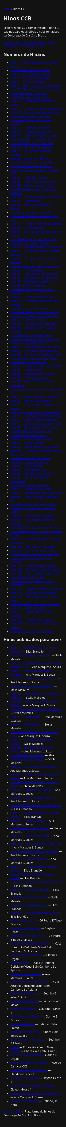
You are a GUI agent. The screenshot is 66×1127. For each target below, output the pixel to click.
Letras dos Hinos (34, 42)
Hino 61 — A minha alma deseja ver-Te (35, 347)
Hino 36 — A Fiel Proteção (27, 755)
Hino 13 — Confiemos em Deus (30, 116)
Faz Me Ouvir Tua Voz (24, 1078)
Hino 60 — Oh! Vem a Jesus (28, 343)
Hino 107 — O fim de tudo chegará (33, 566)
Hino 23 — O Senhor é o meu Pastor (33, 162)
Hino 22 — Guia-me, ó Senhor (29, 158)
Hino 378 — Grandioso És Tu (28, 905)
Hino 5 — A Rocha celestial (27, 82)
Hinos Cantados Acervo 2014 (29, 1062)
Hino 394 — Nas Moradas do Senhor (34, 913)
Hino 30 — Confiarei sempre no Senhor (35, 197)
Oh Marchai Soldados (24, 1001)
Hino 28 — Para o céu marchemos (32, 185)
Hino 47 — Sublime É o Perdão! (30, 790)
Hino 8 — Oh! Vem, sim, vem (29, 93)
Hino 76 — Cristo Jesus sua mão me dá (35, 416)
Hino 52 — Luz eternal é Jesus (29, 308)
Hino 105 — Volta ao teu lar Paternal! (34, 554)
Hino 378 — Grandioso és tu (28, 897)
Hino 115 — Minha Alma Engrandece (34, 851)
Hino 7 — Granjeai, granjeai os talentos (35, 89)
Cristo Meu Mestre (22, 1024)
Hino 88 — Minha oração (26, 466)
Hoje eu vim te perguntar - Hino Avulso (35, 1093)
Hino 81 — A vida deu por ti (28, 435)
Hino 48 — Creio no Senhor (28, 285)
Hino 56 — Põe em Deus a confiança (34, 324)
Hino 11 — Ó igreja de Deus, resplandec (36, 109)
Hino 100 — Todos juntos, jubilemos (33, 527)
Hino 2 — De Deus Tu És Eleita (29, 70)
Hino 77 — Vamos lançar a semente (33, 420)
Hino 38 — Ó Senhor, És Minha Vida (33, 767)
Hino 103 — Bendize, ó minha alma (33, 546)
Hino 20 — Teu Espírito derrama (31, 147)
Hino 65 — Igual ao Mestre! (28, 362)
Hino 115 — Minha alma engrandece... (35, 604)
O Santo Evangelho (22, 920)
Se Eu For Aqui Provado (25, 1055)
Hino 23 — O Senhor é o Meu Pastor (33, 678)
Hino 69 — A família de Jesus (29, 377)
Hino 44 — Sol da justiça (26, 270)
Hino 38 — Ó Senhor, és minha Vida (33, 239)
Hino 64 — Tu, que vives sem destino (34, 358)
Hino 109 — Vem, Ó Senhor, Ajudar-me (35, 844)
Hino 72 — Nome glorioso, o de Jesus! (35, 397)
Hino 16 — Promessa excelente (30, 132)
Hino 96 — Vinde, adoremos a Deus (33, 504)
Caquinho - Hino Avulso (25, 974)
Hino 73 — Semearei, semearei (30, 400)
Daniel (14, 1047)
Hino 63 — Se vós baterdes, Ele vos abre (36, 354)
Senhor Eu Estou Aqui (24, 1101)
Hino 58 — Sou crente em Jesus (30, 335)
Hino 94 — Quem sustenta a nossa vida (36, 493)
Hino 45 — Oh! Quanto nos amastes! (34, 274)
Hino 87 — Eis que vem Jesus (29, 462)
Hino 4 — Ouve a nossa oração (30, 78)
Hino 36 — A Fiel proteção (27, 228)
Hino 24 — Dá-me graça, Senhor (31, 166)
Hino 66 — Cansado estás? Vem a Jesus (35, 366)
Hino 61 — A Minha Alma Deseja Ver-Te (35, 805)
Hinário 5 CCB (12, 42)
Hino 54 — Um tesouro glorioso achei (34, 316)
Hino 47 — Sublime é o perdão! (30, 281)
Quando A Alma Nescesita (27, 1039)
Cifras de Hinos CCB (31, 46)
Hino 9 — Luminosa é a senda (29, 97)
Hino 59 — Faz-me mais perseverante (34, 339)
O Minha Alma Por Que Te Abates (32, 1086)
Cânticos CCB (12, 1111)
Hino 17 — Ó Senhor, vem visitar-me (33, 135)
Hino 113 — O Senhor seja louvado (33, 593)
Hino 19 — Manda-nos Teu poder (31, 143)
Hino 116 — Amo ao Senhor (28, 608)
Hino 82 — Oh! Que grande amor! (32, 439)
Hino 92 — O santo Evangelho (29, 485)
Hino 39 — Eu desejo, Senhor (29, 243)
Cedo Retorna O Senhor (25, 1016)
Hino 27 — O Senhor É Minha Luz (31, 686)
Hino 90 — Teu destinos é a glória (32, 473)
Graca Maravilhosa (22, 1009)
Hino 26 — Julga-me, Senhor (28, 178)
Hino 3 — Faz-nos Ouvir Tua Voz (31, 74)
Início (7, 9)
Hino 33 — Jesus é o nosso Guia (31, 212)
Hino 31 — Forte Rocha (25, 201)
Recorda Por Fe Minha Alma (28, 982)
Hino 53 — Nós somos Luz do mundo (34, 312)
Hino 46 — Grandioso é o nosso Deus (34, 278)
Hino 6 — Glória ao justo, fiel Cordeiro (35, 85)
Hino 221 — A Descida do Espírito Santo (36, 882)
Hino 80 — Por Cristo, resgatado (31, 431)
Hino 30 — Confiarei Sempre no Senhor (36, 709)
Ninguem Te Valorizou (24, 1032)
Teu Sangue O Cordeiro (25, 928)
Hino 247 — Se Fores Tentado (29, 890)
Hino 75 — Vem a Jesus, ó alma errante (35, 412)
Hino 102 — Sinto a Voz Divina (29, 828)
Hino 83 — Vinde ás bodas (27, 443)
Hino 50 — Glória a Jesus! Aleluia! (31, 297)
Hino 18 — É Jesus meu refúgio (30, 139)
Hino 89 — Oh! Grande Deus (28, 470)
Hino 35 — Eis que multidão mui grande (36, 224)
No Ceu (15, 1051)
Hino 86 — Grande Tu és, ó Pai (30, 458)
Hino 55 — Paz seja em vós (27, 320)
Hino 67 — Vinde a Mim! (26, 370)
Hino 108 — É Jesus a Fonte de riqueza (35, 570)
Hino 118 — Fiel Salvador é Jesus (31, 619)
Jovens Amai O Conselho (26, 955)
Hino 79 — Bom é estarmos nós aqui (34, 427)
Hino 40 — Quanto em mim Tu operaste (36, 247)
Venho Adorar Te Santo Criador (30, 943)
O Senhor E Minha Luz (24, 993)
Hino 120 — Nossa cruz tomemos (32, 631)
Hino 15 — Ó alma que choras (29, 128)
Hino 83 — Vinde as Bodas (27, 820)
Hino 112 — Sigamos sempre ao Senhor (36, 589)
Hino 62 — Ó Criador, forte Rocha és (33, 351)
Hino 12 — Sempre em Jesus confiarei (34, 112)
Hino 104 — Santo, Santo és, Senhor (33, 550)
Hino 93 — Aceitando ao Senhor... (32, 489)
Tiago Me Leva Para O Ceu (27, 936)
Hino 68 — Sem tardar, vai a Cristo (32, 374)
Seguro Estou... (20, 963)
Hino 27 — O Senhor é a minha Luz (33, 182)
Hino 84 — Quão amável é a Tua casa (34, 447)
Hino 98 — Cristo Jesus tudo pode (32, 516)
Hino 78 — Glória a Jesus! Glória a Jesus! (36, 424)
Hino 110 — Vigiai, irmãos (27, 577)
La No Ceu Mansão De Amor (28, 1070)
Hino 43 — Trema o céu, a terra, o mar (35, 266)
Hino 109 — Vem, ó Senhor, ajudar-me (35, 573)
